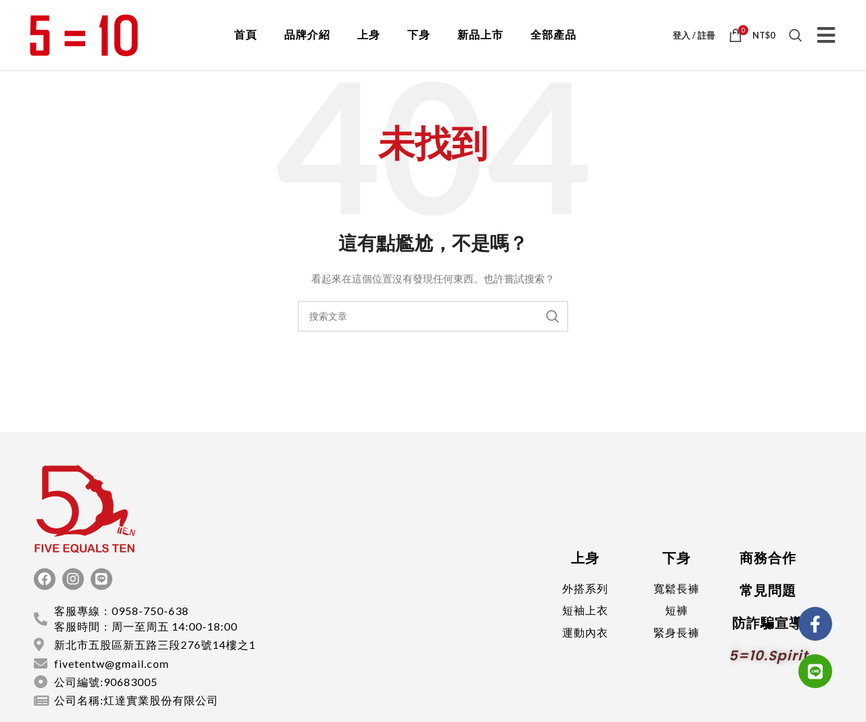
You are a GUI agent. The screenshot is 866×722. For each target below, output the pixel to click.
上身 (368, 34)
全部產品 (553, 34)
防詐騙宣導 (767, 623)
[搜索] (795, 35)
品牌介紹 (307, 34)
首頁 (245, 34)
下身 (418, 34)
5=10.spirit (768, 655)
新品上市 (480, 34)
